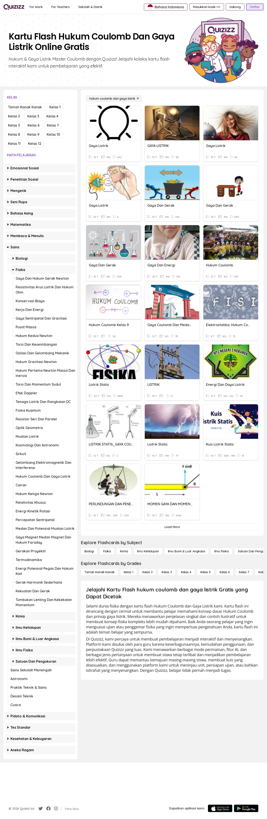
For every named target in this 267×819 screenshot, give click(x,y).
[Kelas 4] (186, 572)
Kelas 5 (14, 125)
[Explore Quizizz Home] (13, 7)
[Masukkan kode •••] (206, 6)
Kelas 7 (53, 125)
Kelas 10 (53, 134)
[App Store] (220, 808)
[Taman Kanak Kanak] (99, 572)
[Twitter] (40, 808)
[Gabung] (235, 6)
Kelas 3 (33, 116)
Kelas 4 (52, 116)
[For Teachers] (60, 6)
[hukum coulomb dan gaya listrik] (114, 98)
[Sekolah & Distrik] (90, 6)
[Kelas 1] (128, 572)
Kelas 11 (14, 143)
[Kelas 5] (205, 572)
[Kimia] (124, 551)
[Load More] (172, 526)
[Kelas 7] (244, 572)
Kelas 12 (34, 143)
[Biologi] (89, 551)
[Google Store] (246, 808)
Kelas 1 (55, 107)
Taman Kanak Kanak (25, 107)
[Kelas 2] (147, 572)
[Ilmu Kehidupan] (148, 551)
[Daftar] (255, 6)
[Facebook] (48, 808)
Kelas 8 (14, 134)
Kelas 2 (14, 116)
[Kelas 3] (167, 572)
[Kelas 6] (225, 572)
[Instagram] (56, 808)
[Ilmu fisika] (221, 551)
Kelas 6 (34, 125)
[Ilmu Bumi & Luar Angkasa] (186, 551)
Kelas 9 (33, 134)
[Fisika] (107, 551)
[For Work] (36, 6)
